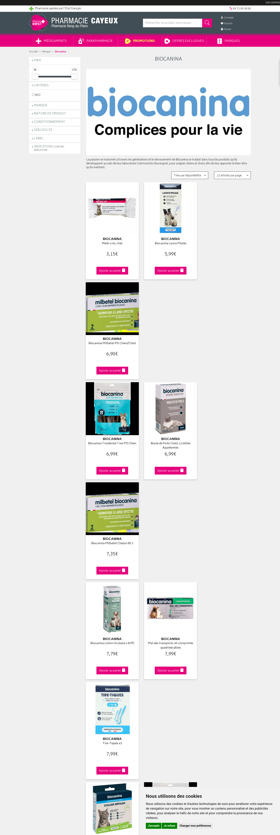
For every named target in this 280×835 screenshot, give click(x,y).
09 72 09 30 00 (225, 613)
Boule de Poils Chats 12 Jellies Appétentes (168, 342)
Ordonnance (94, 707)
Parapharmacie (96, 41)
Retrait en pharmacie (212, 681)
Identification (151, 681)
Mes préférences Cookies (101, 735)
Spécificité (43, 130)
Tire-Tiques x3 (225, 439)
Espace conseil (95, 699)
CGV (89, 717)
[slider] (35, 76)
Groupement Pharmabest (44, 685)
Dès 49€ (111, 615)
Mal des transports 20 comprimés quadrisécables (168, 441)
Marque (46, 52)
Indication (49, 148)
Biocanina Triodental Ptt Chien (168, 537)
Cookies (91, 730)
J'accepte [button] (153, 825)
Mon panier (150, 694)
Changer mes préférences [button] (195, 825)
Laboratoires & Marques (100, 685)
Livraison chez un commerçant (219, 690)
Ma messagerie (152, 703)
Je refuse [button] (169, 825)
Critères (41, 85)
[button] (189, 175)
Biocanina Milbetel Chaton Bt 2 (225, 340)
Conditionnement (49, 122)
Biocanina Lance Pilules (168, 242)
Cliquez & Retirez (54, 613)
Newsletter (92, 703)
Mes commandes (153, 690)
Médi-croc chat (111, 242)
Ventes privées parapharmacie (104, 694)
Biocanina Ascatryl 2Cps (225, 537)
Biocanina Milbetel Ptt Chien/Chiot (225, 242)
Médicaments (51, 41)
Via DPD (168, 613)
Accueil (33, 52)
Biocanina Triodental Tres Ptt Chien (111, 342)
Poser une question (41, 690)
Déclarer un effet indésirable (103, 712)
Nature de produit (50, 113)
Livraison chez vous (212, 685)
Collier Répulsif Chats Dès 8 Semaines (111, 539)
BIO (36, 95)
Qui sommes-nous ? (42, 681)
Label (39, 138)
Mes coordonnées (154, 685)
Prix (37, 60)
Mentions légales (96, 721)
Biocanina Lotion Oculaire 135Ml (111, 439)
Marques (228, 41)
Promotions (140, 41)
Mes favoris (150, 699)
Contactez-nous (39, 694)
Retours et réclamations (44, 699)
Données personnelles (100, 726)
